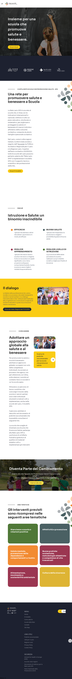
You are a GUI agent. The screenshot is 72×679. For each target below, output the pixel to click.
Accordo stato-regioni (31, 662)
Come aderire (28, 619)
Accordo (21, 145)
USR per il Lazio (29, 640)
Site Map (27, 627)
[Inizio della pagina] (70, 641)
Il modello (27, 617)
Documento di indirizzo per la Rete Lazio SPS (33, 665)
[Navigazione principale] (2, 3)
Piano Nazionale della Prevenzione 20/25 (31, 670)
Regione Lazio (28, 642)
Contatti (26, 625)
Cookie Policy (28, 647)
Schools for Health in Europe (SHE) (33, 658)
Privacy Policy (28, 645)
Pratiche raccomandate (31, 637)
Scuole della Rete (29, 622)
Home (26, 614)
